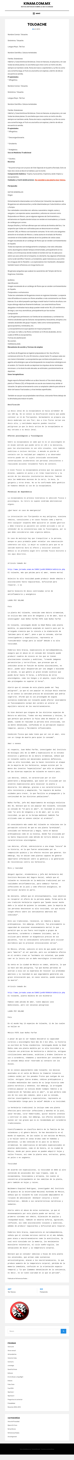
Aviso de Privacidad (13, 1427)
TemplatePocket (36, 1454)
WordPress (51, 1454)
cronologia (11, 1371)
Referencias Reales (21, 1284)
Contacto (11, 1367)
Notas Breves (12, 1434)
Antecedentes (12, 1360)
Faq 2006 (11, 1394)
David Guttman (12, 1375)
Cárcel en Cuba (12, 1363)
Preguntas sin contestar (15, 1405)
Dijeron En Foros (12, 1431)
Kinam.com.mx (37, 5)
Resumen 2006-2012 (14, 1412)
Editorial (10, 1378)
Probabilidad (11, 1409)
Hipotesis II (11, 1401)
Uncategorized (12, 1442)
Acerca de (11, 1352)
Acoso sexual (12, 1356)
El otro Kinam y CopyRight (15, 1382)
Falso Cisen (11, 1390)
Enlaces (10, 1386)
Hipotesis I (11, 1397)
